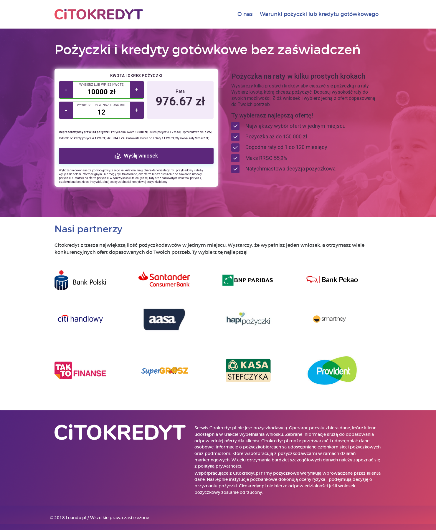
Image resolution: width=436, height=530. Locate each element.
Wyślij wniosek (141, 156)
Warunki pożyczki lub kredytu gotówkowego (319, 14)
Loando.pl (76, 517)
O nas (244, 14)
